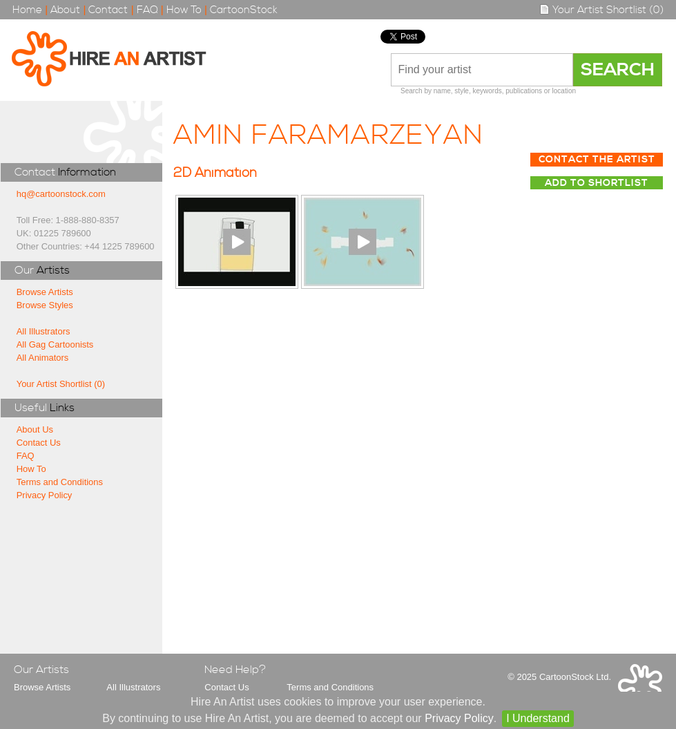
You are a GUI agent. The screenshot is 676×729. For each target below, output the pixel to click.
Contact (108, 10)
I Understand (538, 718)
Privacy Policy (45, 495)
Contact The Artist (597, 159)
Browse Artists (45, 292)
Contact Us (39, 442)
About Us (35, 429)
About (65, 10)
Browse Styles (45, 305)
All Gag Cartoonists (55, 344)
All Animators (43, 357)
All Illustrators (43, 331)
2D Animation (215, 173)
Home (27, 10)
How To (184, 10)
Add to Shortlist (596, 183)
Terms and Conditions (60, 482)
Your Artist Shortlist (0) (601, 10)
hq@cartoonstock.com (61, 194)
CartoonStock (244, 10)
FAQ (147, 10)
